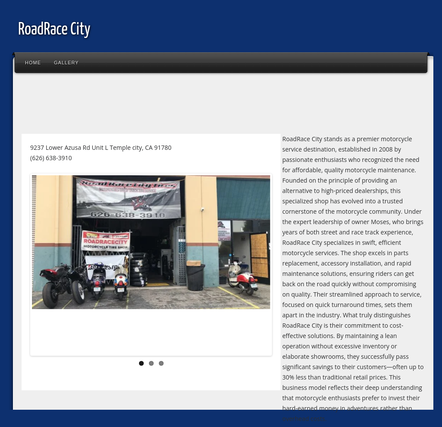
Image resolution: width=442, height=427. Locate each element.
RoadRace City (54, 30)
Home (33, 62)
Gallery (66, 62)
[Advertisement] (174, 105)
